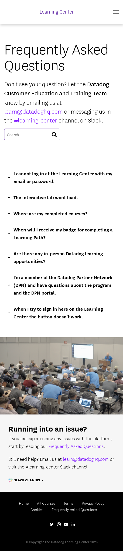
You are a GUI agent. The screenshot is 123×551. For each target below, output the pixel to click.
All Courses (46, 503)
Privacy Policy (93, 503)
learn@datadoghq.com (33, 111)
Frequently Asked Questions (76, 446)
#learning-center (35, 119)
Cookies (37, 509)
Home (24, 503)
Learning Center (57, 11)
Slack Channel (27, 480)
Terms (68, 503)
